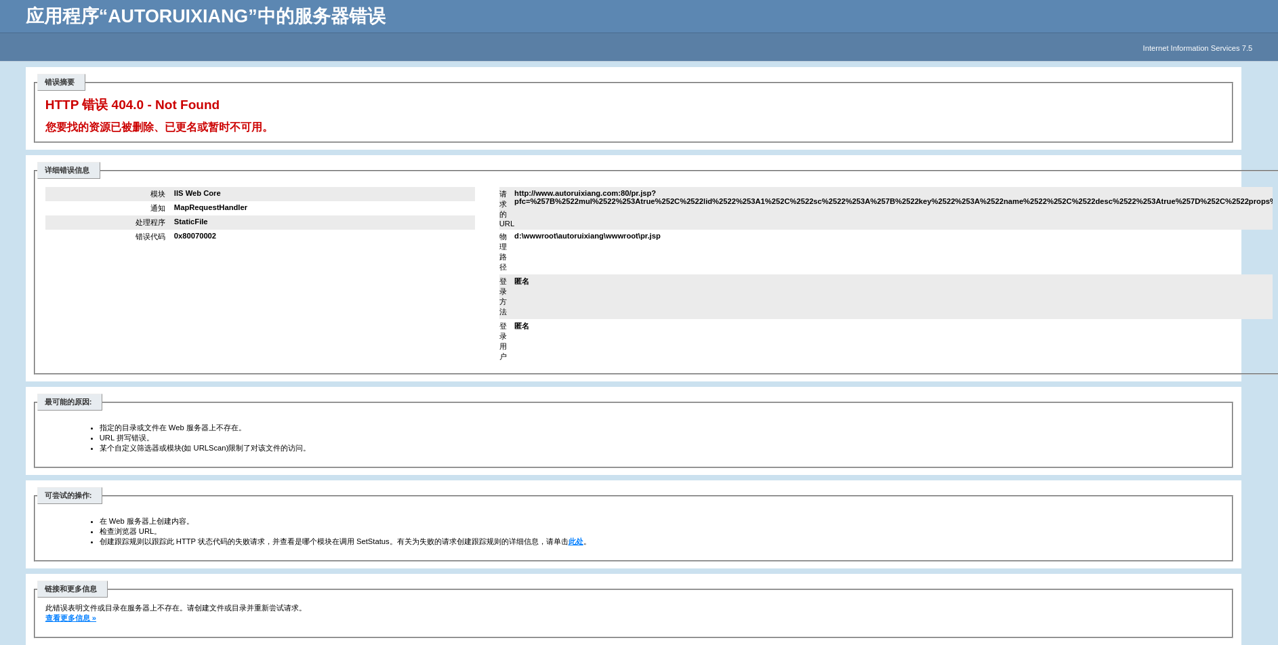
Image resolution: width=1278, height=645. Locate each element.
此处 (576, 541)
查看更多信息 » (70, 618)
